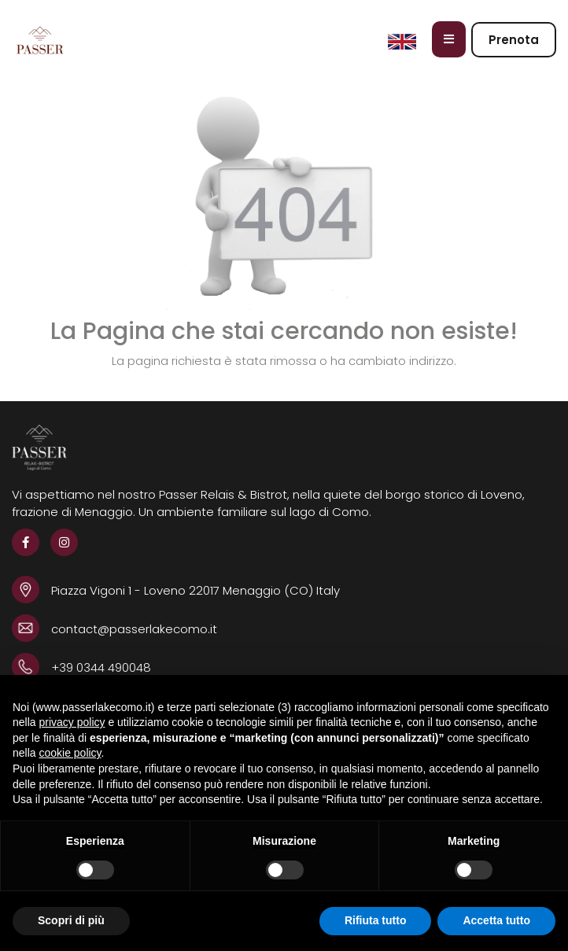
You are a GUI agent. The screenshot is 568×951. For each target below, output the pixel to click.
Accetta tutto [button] (496, 920)
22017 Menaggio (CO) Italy (264, 590)
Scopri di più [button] (71, 920)
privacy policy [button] (72, 722)
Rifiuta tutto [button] (376, 920)
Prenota (514, 39)
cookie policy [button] (70, 752)
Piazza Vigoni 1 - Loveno (120, 590)
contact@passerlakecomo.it (134, 629)
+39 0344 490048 (101, 667)
